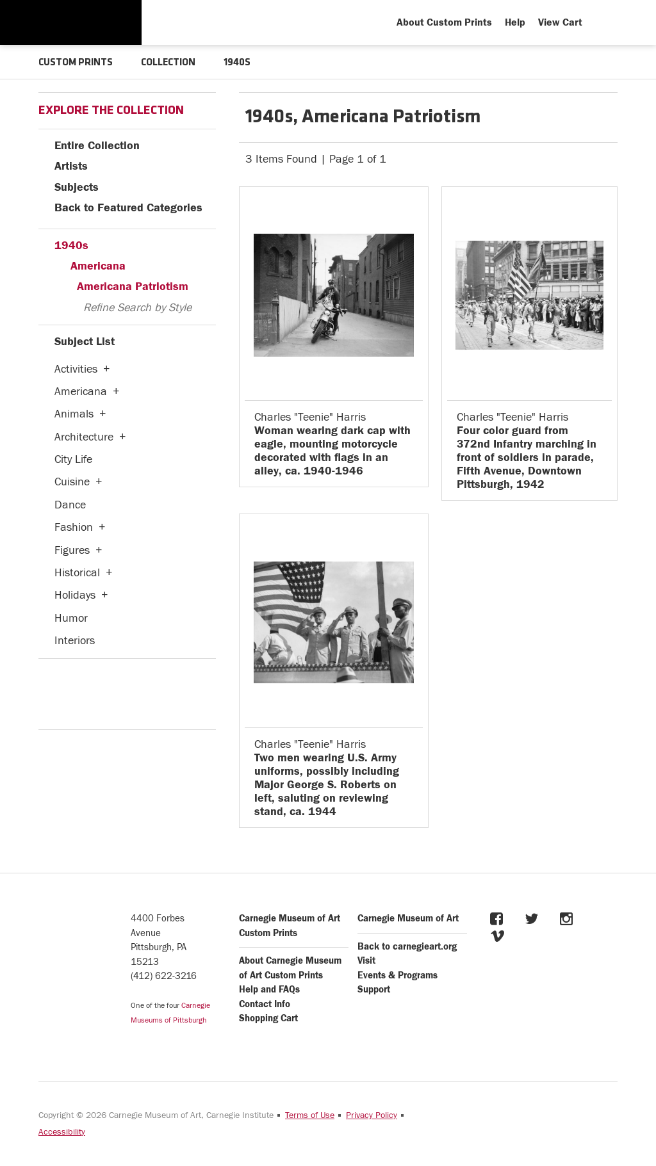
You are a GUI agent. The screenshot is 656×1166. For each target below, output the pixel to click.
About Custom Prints (444, 22)
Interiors (74, 640)
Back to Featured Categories (128, 208)
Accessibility (61, 1132)
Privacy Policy (371, 1115)
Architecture (83, 437)
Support (373, 989)
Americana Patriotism (132, 286)
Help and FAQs (269, 989)
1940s (71, 245)
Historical (77, 572)
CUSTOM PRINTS (75, 63)
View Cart (560, 22)
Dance (70, 505)
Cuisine (72, 482)
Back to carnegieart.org (407, 946)
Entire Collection (97, 145)
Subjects (76, 187)
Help (515, 22)
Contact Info (264, 1004)
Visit (366, 960)
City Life (73, 459)
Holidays (74, 595)
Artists (71, 166)
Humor (71, 618)
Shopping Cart (268, 1018)
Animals (74, 414)
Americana (98, 266)
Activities (75, 369)
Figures (72, 550)
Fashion (73, 527)
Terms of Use (309, 1115)
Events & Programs (397, 975)
